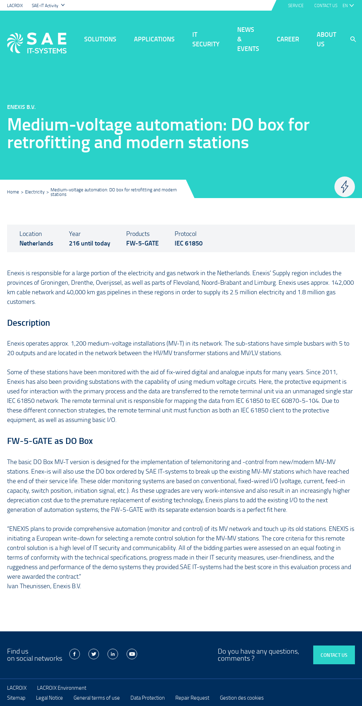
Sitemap (16, 697)
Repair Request (192, 697)
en (345, 5)
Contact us (334, 655)
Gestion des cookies (242, 697)
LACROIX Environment (61, 687)
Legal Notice (49, 697)
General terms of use (97, 697)
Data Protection (147, 697)
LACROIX (15, 5)
